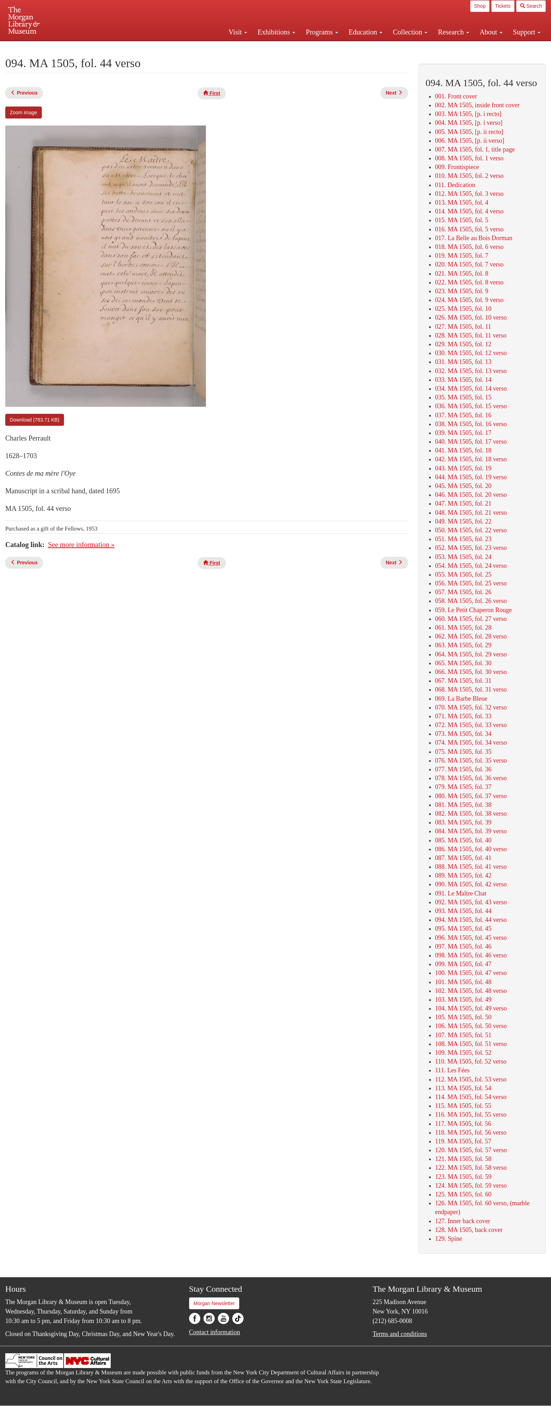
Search (531, 6)
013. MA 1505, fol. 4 (461, 202)
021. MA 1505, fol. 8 (461, 273)
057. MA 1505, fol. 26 (463, 592)
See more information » (81, 544)
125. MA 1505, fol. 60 (463, 1194)
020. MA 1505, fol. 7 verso (469, 264)
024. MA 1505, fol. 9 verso (469, 299)
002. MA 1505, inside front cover (477, 105)
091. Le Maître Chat (460, 893)
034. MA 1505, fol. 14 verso (471, 388)
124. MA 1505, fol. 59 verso (471, 1185)
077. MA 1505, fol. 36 (463, 769)
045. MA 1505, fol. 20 (463, 485)
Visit (237, 32)
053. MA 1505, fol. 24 (463, 556)
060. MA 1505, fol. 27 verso (471, 618)
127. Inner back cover (462, 1221)
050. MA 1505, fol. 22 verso (471, 530)
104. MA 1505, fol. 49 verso (471, 1008)
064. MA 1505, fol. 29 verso (471, 654)
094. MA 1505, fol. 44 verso (471, 919)
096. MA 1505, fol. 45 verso (471, 937)
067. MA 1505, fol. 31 (463, 680)
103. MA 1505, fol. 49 (463, 999)
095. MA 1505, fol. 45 (463, 928)
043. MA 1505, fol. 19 (463, 468)
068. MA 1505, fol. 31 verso (471, 689)
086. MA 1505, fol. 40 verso (471, 849)
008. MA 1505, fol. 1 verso (469, 158)
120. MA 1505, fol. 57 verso (471, 1150)
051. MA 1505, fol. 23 (463, 539)
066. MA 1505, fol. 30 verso (471, 671)
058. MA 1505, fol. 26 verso (471, 600)
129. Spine (448, 1238)
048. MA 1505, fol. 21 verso (471, 512)
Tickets (503, 6)
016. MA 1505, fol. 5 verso (469, 229)
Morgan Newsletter (214, 1303)
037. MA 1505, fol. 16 (463, 415)
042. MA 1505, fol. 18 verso (471, 459)
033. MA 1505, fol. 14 (463, 379)
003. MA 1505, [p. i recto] (468, 113)
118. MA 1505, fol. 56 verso (470, 1132)
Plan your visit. (191, 47)
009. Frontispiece (457, 167)
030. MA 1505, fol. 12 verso (471, 353)
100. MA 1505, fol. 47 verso (471, 972)
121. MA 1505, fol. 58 (463, 1158)
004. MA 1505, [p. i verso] (469, 122)
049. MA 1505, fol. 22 (463, 521)
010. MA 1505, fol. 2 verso (469, 175)
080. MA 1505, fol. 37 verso (471, 796)
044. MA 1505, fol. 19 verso (471, 477)
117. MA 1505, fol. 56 (463, 1123)
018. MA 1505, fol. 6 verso (469, 246)
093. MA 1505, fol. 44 (463, 910)
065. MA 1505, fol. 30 (463, 663)
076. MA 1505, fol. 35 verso (471, 760)
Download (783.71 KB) (34, 420)
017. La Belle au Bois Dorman (473, 238)
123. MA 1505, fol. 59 (463, 1176)
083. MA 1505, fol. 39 (463, 822)
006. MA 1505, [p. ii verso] (469, 140)
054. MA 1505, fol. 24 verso (471, 565)
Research (453, 32)
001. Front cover (456, 96)
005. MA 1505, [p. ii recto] (469, 131)
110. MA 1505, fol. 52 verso (470, 1061)
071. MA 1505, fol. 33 (463, 716)
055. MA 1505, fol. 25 (463, 574)
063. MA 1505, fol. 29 (463, 645)
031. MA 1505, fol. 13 (463, 361)
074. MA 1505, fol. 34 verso (471, 742)
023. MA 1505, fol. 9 (461, 291)
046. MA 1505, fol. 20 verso (471, 494)
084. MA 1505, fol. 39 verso (471, 831)
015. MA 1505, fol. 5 (461, 220)
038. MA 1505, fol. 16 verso (471, 424)
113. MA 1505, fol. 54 (463, 1088)
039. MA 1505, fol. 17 (463, 432)
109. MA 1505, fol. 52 (463, 1052)
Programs (322, 32)
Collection (410, 32)
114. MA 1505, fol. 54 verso (470, 1096)
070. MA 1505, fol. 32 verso (471, 707)
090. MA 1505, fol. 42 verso (471, 884)
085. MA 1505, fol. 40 (463, 840)
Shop (480, 6)
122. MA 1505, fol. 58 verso (471, 1167)
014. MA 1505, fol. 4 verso (469, 211)
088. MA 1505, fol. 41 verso (471, 866)
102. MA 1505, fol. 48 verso (471, 990)
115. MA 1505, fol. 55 (463, 1105)
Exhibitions (276, 32)
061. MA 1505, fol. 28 (463, 627)
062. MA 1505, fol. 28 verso (471, 636)
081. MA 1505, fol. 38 (463, 804)
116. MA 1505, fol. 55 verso (470, 1114)
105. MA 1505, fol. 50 (463, 1017)
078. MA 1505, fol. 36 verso (471, 778)
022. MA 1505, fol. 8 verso (469, 282)
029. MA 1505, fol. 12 (463, 344)
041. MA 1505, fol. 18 (463, 450)
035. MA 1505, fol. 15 (463, 397)
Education (365, 32)
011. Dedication (455, 184)
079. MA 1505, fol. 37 (463, 786)
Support (526, 32)
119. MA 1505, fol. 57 (463, 1141)
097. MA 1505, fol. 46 (463, 946)
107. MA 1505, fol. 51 (463, 1035)
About (491, 32)
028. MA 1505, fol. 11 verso (470, 335)
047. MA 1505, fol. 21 (463, 503)
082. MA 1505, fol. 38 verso (471, 813)
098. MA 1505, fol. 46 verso (471, 955)
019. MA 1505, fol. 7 (461, 255)
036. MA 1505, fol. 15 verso (471, 406)
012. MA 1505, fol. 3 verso (469, 193)
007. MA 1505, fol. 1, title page (475, 149)
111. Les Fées (452, 1070)
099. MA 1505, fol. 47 (463, 964)
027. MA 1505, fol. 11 (463, 326)
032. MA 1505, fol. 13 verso (471, 370)
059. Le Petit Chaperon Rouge (473, 610)
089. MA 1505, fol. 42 (463, 875)
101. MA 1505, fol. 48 (463, 982)
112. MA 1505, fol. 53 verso (470, 1079)
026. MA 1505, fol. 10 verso (471, 317)
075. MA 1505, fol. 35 (463, 751)
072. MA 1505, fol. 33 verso (471, 724)
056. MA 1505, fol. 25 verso (471, 583)
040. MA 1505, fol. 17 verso (471, 441)
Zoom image (23, 112)
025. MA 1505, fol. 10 (463, 308)
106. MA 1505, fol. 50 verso (471, 1025)
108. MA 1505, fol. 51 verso (471, 1043)
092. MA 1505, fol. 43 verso (471, 902)
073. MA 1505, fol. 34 (463, 733)
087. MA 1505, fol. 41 (463, 857)
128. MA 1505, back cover (469, 1229)
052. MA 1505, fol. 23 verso (471, 547)
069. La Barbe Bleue (461, 698)
